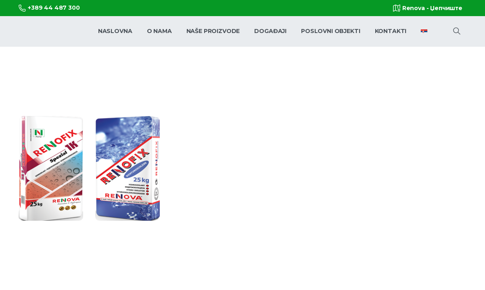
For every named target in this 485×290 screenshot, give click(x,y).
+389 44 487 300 (49, 8)
